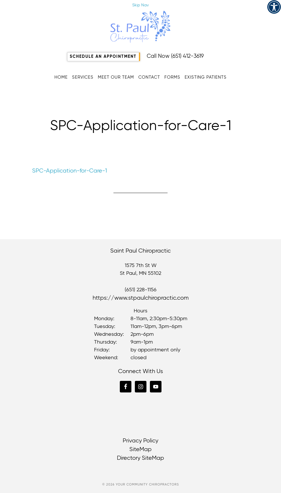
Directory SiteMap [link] (140, 458)
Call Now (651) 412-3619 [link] (175, 56)
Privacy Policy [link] (140, 441)
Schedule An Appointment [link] (103, 57)
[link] (274, 7)
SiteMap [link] (140, 449)
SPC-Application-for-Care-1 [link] (69, 171)
